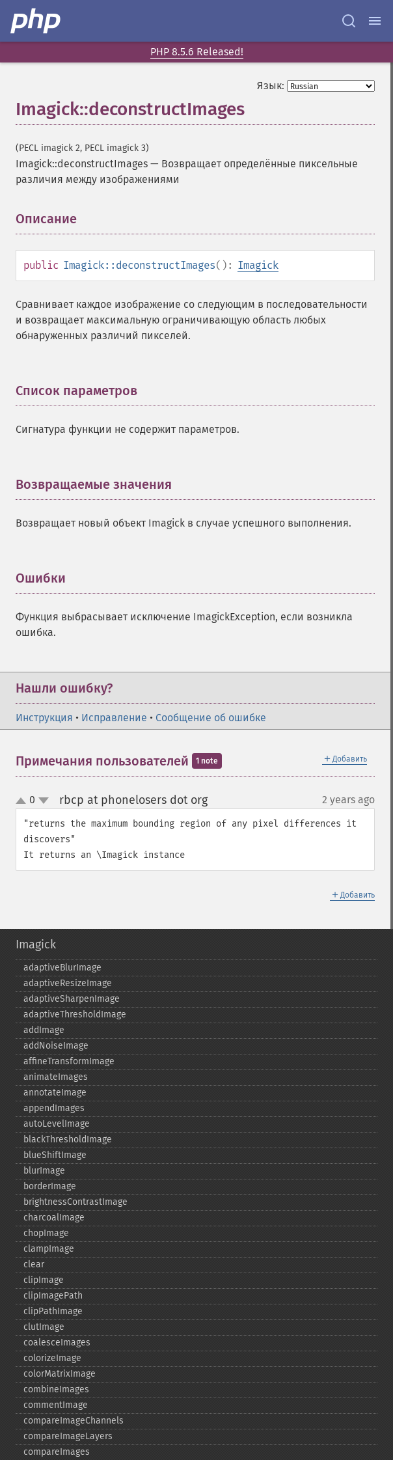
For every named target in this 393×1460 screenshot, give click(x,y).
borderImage (49, 1186)
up (23, 801)
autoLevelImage (56, 1123)
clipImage (43, 1280)
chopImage (46, 1233)
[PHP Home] (36, 21)
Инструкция (44, 717)
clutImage (43, 1326)
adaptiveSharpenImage (71, 998)
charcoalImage (54, 1217)
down (43, 800)
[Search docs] (349, 21)
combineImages (56, 1389)
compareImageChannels (73, 1420)
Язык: (270, 85)
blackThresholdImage (67, 1139)
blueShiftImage (55, 1155)
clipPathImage (53, 1311)
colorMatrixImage (59, 1373)
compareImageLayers (68, 1436)
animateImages (55, 1076)
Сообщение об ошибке (211, 717)
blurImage (44, 1170)
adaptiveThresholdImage (74, 1014)
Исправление (114, 717)
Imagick (257, 265)
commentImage (55, 1405)
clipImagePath (53, 1295)
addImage (43, 1030)
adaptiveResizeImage (67, 983)
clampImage (48, 1248)
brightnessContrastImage (75, 1201)
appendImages (54, 1108)
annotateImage (55, 1092)
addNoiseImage (55, 1045)
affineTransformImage (69, 1061)
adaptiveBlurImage (62, 967)
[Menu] (375, 21)
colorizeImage (52, 1358)
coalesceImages (56, 1342)
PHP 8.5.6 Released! (196, 52)
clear (33, 1264)
